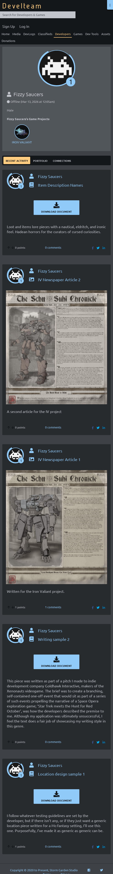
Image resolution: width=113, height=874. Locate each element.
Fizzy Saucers (50, 176)
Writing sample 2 (49, 639)
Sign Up (8, 26)
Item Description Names (55, 185)
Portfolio (40, 160)
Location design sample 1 (56, 773)
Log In (24, 26)
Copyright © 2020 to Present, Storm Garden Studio (44, 870)
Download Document (56, 207)
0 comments (53, 247)
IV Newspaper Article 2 (54, 279)
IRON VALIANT (22, 133)
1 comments (53, 607)
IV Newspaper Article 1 (54, 459)
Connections (62, 160)
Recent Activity (17, 160)
